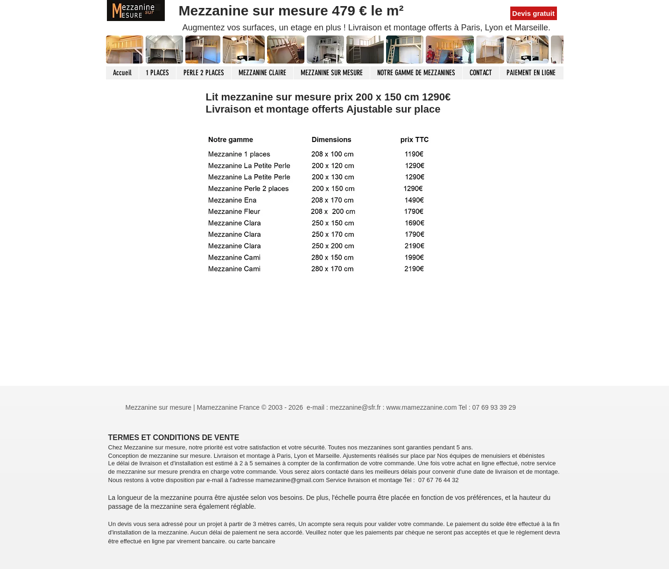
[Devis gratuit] (533, 13)
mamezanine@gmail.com (290, 480)
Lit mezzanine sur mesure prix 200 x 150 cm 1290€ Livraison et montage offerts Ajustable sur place (328, 103)
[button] (164, 50)
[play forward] (551, 50)
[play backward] (117, 50)
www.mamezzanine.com (421, 407)
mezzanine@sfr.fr (355, 407)
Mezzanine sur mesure (255, 10)
